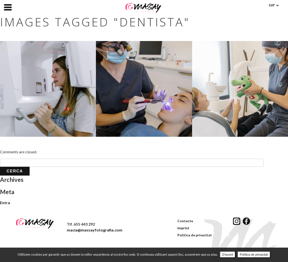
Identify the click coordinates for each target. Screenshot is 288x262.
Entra (5, 202)
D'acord (227, 254)
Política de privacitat (194, 235)
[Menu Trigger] (8, 7)
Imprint (183, 228)
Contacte (185, 221)
